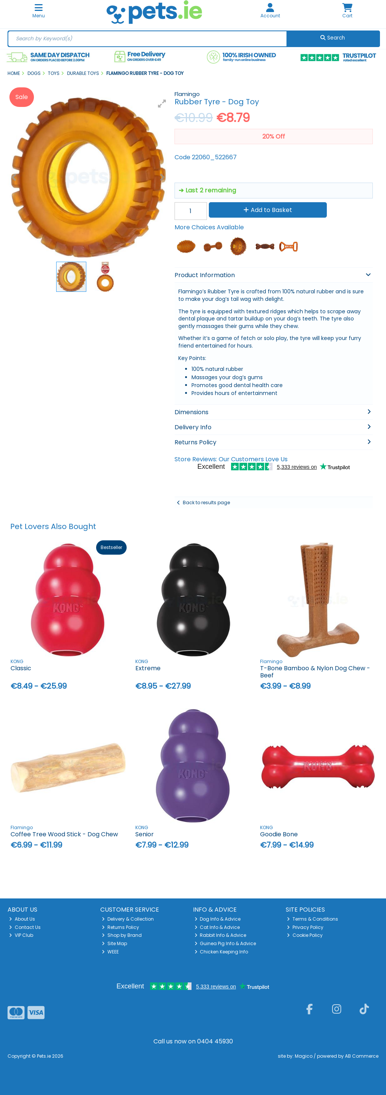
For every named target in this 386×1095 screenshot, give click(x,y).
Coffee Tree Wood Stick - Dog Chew (64, 834)
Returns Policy (120, 927)
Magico (303, 1056)
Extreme (148, 668)
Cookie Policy (305, 935)
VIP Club (21, 935)
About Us (22, 919)
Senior (144, 834)
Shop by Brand (122, 935)
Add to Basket (268, 210)
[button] (162, 104)
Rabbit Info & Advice (221, 935)
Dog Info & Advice (218, 919)
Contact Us (25, 927)
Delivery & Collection (128, 919)
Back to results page (206, 502)
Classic (21, 668)
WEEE (110, 952)
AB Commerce (361, 1056)
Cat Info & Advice (217, 927)
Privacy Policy (305, 927)
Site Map (114, 943)
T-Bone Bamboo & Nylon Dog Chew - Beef (315, 672)
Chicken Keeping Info (221, 952)
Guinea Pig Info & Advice (225, 943)
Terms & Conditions (312, 919)
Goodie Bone (279, 834)
